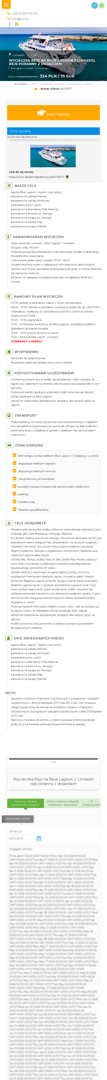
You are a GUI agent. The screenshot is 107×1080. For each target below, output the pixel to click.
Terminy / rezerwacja (53, 113)
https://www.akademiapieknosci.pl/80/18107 (36, 177)
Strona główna (20, 84)
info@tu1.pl (20, 19)
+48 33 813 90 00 (24, 13)
